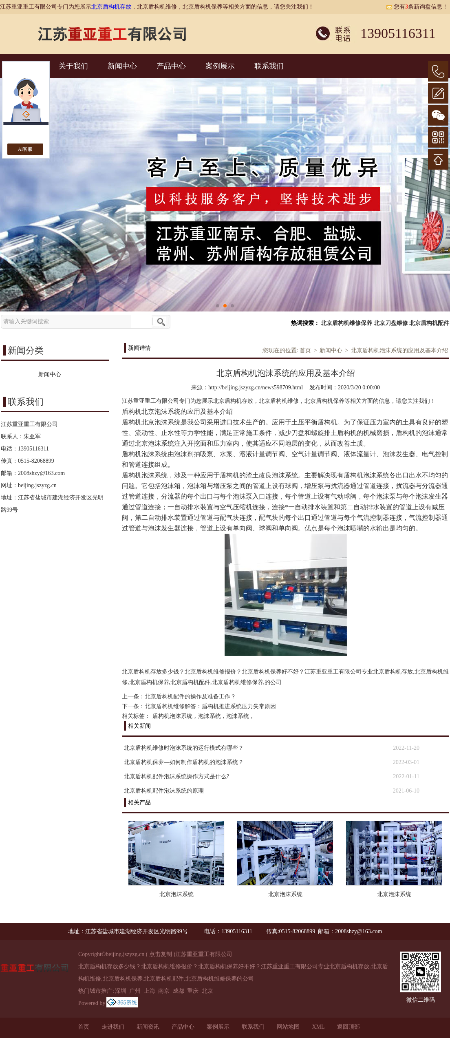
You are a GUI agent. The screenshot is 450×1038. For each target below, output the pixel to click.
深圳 (120, 991)
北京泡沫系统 (176, 894)
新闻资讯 (148, 1027)
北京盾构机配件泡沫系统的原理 (164, 791)
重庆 (193, 991)
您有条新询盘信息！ (417, 7)
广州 (135, 991)
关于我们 (73, 66)
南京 (164, 991)
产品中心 (171, 66)
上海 (149, 991)
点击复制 (160, 954)
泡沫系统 (209, 716)
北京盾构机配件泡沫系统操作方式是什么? (176, 776)
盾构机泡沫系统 (172, 716)
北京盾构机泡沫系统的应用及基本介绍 (399, 350)
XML (318, 1027)
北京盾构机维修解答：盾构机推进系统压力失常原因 (210, 706)
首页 (305, 350)
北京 (207, 991)
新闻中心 (122, 66)
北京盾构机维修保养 (346, 323)
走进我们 (112, 1027)
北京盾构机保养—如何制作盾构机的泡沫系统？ (184, 762)
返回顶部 (348, 1027)
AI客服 (25, 149)
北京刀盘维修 (391, 323)
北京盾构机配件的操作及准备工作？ (190, 696)
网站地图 (288, 1027)
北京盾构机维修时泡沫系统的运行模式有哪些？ (184, 748)
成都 (178, 991)
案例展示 (220, 66)
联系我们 (269, 66)
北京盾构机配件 (429, 323)
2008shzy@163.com (41, 473)
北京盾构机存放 (111, 7)
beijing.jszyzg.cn (37, 485)
